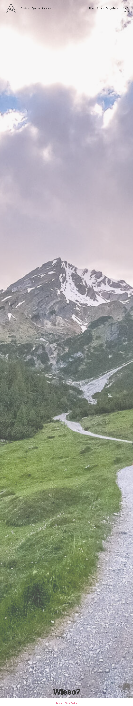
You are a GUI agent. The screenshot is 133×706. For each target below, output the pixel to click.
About (92, 8)
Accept (59, 703)
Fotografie (111, 8)
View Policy (71, 703)
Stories (100, 8)
